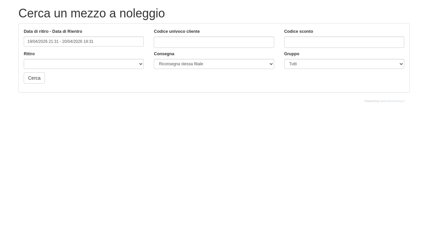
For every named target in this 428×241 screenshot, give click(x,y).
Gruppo (291, 54)
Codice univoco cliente (177, 31)
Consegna (164, 54)
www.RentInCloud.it (392, 101)
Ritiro (29, 54)
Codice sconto (298, 31)
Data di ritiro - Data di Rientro (53, 31)
